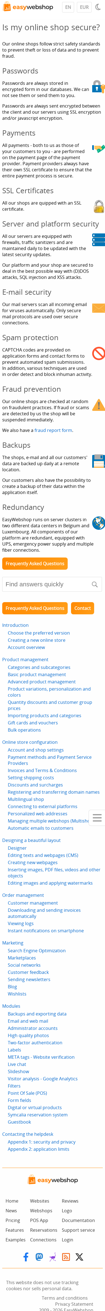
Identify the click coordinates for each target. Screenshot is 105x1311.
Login (67, 1240)
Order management (23, 895)
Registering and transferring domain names (54, 792)
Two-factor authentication (35, 1043)
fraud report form (53, 430)
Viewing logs (21, 923)
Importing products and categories (44, 715)
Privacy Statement (74, 1304)
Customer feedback (28, 972)
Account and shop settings (36, 750)
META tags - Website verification (41, 1057)
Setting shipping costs (31, 778)
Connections (43, 1240)
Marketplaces (22, 958)
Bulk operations (24, 730)
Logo (67, 1211)
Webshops (41, 1211)
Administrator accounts (33, 1028)
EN (68, 7)
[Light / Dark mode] (98, 7)
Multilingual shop (26, 799)
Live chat (17, 1064)
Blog (12, 987)
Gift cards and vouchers (33, 723)
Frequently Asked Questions (35, 564)
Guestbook (19, 1122)
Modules (11, 1006)
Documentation (78, 1220)
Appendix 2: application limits (38, 1149)
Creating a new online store (36, 640)
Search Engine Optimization (37, 951)
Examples (16, 1240)
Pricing (13, 1220)
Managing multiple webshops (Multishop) (51, 821)
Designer (17, 848)
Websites (39, 1201)
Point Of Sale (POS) (27, 1093)
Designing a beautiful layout (31, 840)
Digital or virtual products (35, 1107)
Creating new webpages (33, 862)
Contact (82, 608)
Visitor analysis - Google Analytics (43, 1079)
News (11, 1211)
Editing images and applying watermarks (50, 883)
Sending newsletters (29, 979)
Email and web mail (28, 1021)
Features (15, 1230)
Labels (14, 1050)
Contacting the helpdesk (27, 1134)
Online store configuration (30, 742)
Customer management (33, 903)
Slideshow (18, 1071)
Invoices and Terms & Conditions (42, 770)
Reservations (43, 1230)
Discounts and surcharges (35, 785)
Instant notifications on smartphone (46, 931)
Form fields (19, 1100)
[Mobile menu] (97, 818)
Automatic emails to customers (41, 828)
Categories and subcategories (39, 667)
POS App (39, 1220)
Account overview (26, 647)
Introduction (15, 625)
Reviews (70, 1201)
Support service (78, 1230)
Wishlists (17, 994)
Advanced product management (42, 682)
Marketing (12, 943)
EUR (84, 7)
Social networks (24, 965)
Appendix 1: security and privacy (41, 1142)
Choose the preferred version (39, 633)
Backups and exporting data (37, 1014)
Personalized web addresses (37, 814)
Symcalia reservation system (38, 1115)
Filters (14, 1086)
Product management (25, 659)
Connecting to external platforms (42, 806)
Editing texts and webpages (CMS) (43, 855)
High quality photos (28, 1035)
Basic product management (37, 674)
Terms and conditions (65, 1298)
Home (12, 1201)
